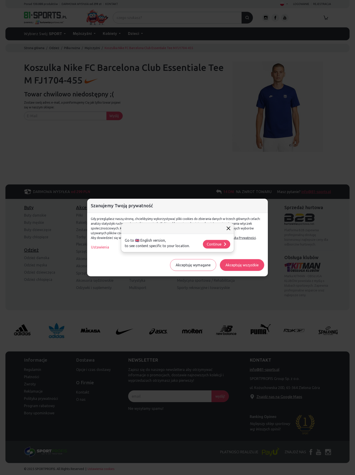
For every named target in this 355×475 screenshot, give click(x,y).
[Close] (228, 228)
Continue (217, 244)
